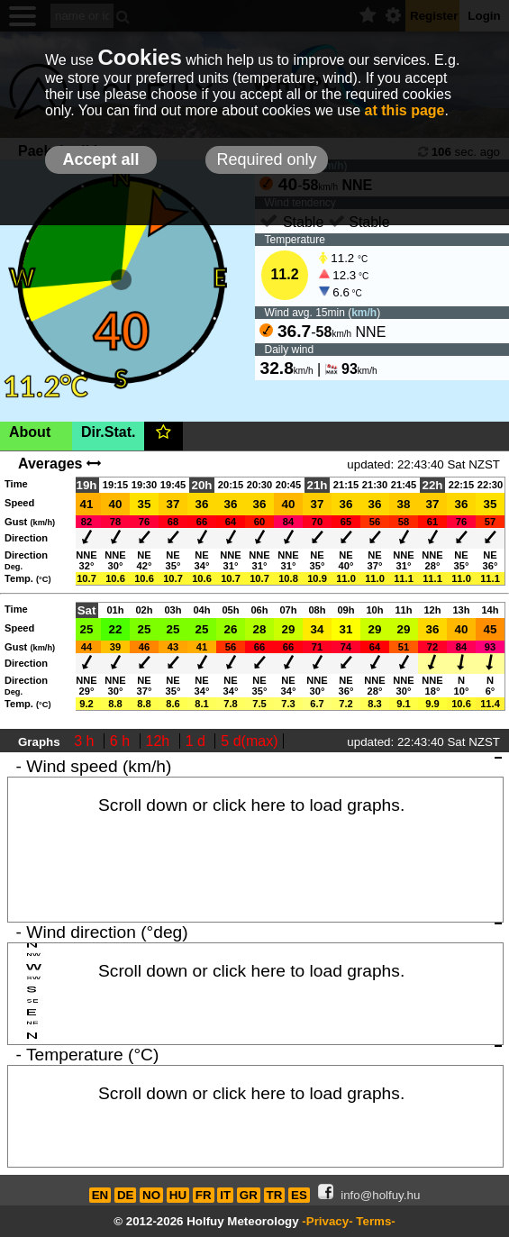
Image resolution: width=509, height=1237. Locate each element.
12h (160, 741)
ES (299, 1195)
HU (177, 1195)
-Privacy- (327, 1221)
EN (100, 1195)
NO (151, 1195)
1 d (198, 741)
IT (225, 1195)
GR (249, 1195)
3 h (86, 741)
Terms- (375, 1221)
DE (125, 1195)
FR (203, 1195)
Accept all (100, 159)
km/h (364, 312)
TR (275, 1195)
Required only (266, 159)
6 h (122, 741)
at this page (405, 110)
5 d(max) (249, 741)
